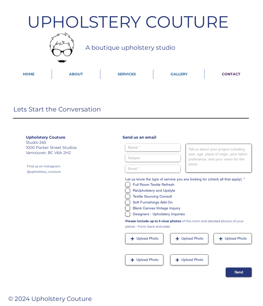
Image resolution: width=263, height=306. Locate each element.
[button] (144, 238)
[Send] (239, 272)
